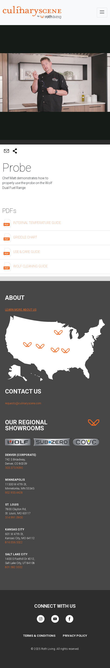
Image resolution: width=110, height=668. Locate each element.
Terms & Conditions (39, 635)
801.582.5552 (14, 567)
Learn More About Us (20, 309)
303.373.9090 (14, 467)
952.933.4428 (14, 492)
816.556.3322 (14, 542)
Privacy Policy (75, 635)
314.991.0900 (14, 517)
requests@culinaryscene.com (23, 403)
